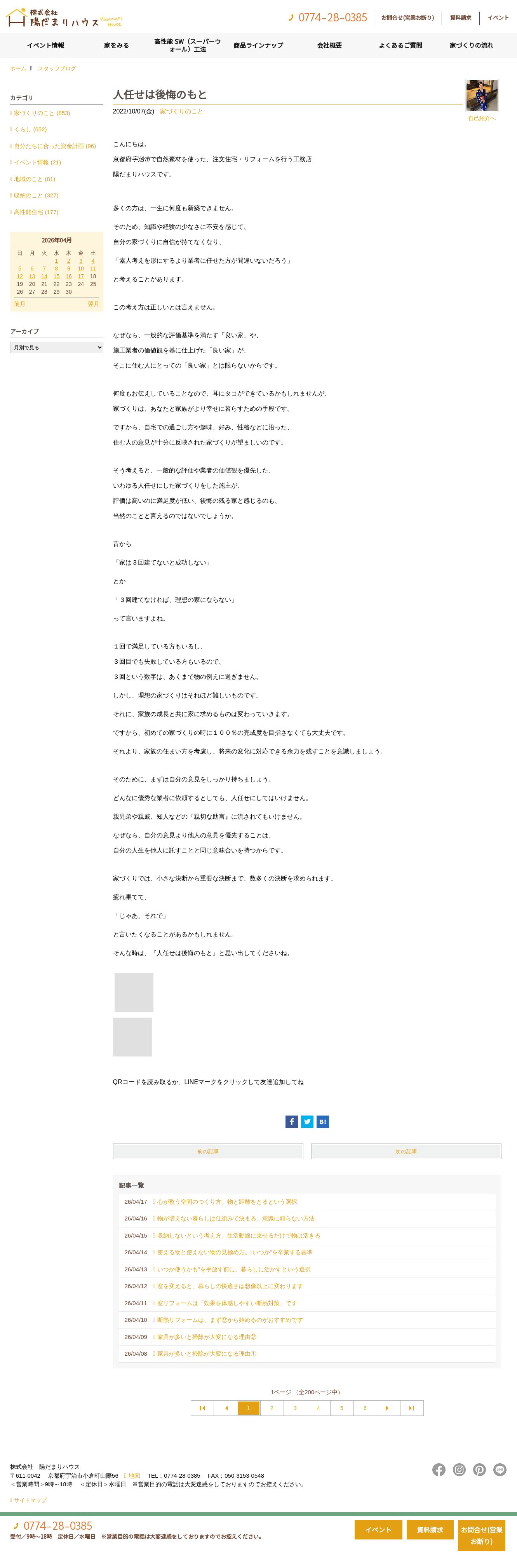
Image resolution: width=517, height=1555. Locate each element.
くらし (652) (30, 129)
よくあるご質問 (400, 45)
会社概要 (329, 45)
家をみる (116, 45)
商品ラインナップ (258, 45)
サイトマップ (30, 1500)
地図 (134, 1475)
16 (69, 276)
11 (93, 268)
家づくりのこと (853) (42, 113)
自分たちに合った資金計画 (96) (55, 146)
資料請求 (461, 17)
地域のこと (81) (34, 179)
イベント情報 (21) (37, 162)
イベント (498, 17)
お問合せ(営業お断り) (407, 17)
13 (32, 276)
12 (20, 276)
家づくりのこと (182, 111)
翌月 (93, 303)
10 (81, 268)
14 (44, 276)
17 (81, 276)
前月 (20, 303)
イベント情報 (45, 45)
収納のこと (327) (36, 195)
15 (57, 276)
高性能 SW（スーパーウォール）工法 (187, 45)
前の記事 (208, 1151)
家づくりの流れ (471, 45)
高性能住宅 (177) (36, 212)
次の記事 (406, 1151)
